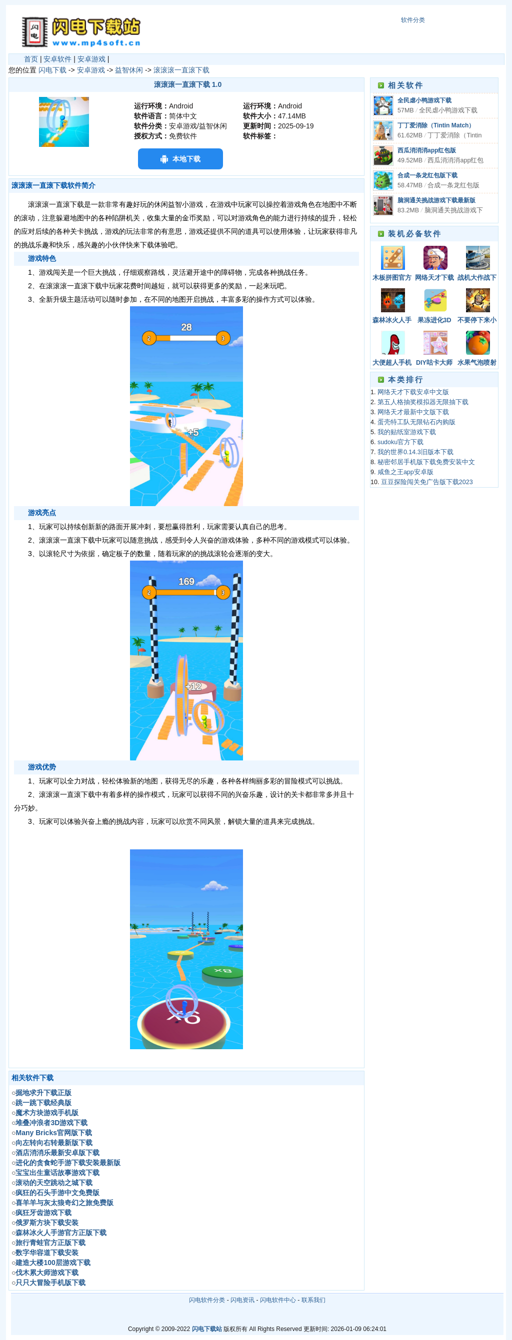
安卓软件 (58, 59)
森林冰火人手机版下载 (392, 321)
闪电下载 (52, 70)
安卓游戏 (92, 59)
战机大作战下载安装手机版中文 (477, 278)
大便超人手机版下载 (392, 363)
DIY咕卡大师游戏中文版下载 (434, 363)
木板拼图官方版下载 (392, 278)
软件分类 (413, 19)
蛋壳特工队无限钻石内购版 (417, 422)
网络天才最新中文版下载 (413, 412)
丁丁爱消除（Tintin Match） (436, 125)
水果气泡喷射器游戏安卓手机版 (477, 363)
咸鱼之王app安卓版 (406, 472)
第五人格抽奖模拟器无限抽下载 (423, 402)
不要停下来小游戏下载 (477, 321)
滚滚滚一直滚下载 (182, 70)
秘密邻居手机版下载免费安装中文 (426, 462)
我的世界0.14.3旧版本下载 (416, 452)
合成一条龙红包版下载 (428, 175)
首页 (31, 59)
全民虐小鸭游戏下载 (425, 100)
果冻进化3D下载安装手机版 (434, 321)
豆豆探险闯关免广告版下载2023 (427, 482)
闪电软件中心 (278, 1300)
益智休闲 (129, 70)
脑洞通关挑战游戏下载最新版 (437, 200)
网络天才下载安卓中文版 (434, 278)
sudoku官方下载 (401, 442)
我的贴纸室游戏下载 (407, 432)
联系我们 (314, 1300)
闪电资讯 (242, 1300)
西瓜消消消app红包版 (427, 150)
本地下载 (186, 159)
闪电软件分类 (207, 1300)
